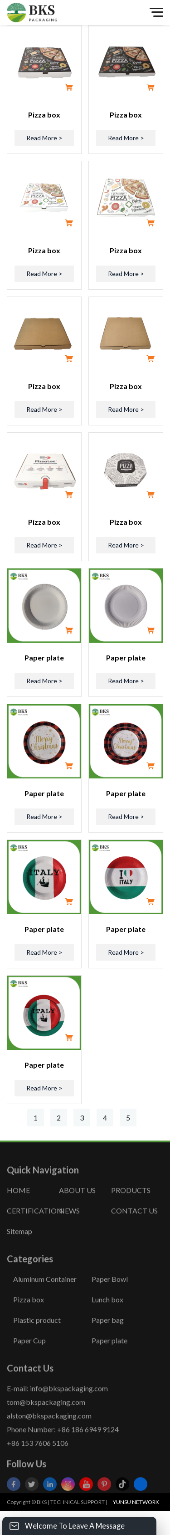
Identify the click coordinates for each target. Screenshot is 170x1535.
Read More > (44, 138)
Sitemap (19, 1245)
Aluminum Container (45, 1293)
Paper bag (108, 1334)
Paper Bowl (110, 1293)
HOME (18, 1204)
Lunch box (107, 1313)
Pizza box (44, 114)
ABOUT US (77, 1204)
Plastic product (37, 1334)
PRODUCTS (131, 1204)
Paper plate (44, 657)
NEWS (69, 1224)
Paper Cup (29, 1354)
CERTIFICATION (33, 1224)
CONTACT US (134, 1224)
